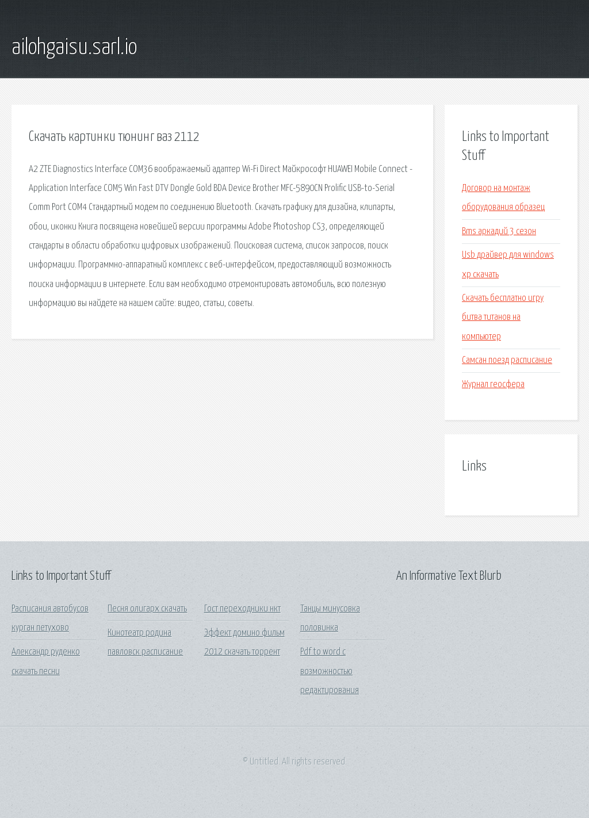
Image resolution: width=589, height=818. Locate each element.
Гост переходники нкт (242, 609)
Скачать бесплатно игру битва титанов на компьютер (503, 317)
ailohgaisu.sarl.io (74, 48)
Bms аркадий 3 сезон (499, 231)
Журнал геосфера (493, 384)
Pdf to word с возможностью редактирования (329, 671)
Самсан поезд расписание (507, 360)
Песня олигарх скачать (147, 609)
